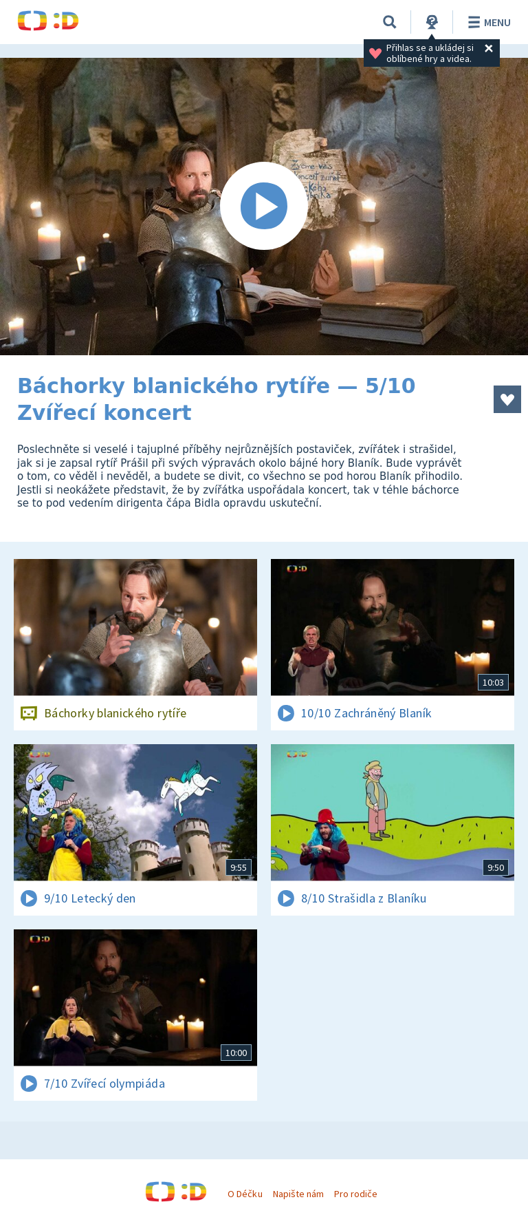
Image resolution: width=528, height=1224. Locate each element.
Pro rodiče (355, 1194)
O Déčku (245, 1194)
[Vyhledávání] (389, 22)
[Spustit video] (264, 206)
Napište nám (298, 1194)
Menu (487, 22)
